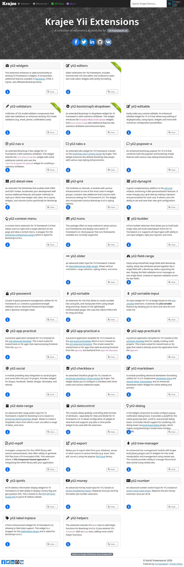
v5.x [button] (70, 3)
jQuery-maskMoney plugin (78, 490)
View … (51, 91)
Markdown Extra (164, 378)
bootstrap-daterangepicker (18, 419)
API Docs (57, 3)
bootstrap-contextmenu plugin (20, 235)
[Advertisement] (153, 82)
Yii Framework (161, 564)
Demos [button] (23, 3)
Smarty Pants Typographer (139, 381)
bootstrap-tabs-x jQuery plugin (87, 154)
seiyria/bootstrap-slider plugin (83, 266)
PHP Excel (100, 456)
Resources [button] (40, 3)
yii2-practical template (80, 341)
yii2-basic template (135, 341)
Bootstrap (40, 78)
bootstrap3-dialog (151, 425)
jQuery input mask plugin (138, 490)
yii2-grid (168, 188)
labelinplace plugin (30, 531)
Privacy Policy (176, 564)
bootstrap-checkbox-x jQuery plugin (83, 378)
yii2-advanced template (20, 341)
